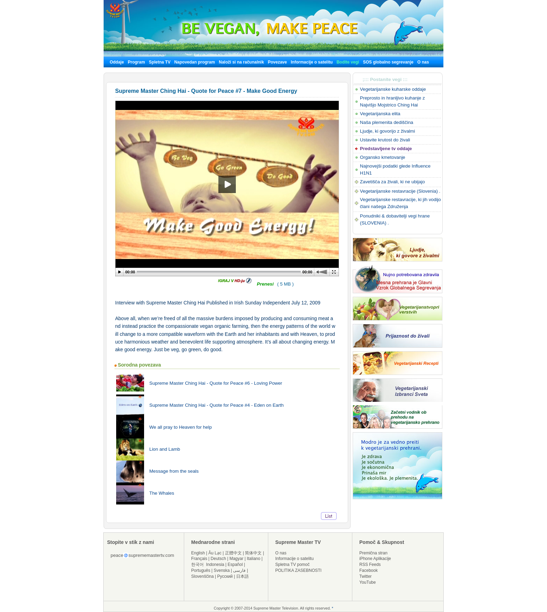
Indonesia (215, 564)
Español (235, 564)
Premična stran (373, 553)
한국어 (197, 564)
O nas (423, 62)
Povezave (277, 62)
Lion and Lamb (164, 449)
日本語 (242, 576)
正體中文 (233, 553)
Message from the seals (174, 471)
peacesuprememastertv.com (142, 555)
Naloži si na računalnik (241, 62)
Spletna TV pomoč (292, 564)
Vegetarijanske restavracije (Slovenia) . (400, 191)
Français (199, 558)
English (198, 553)
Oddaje (117, 62)
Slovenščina (202, 576)
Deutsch (218, 558)
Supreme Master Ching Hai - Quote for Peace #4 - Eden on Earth (216, 405)
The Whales (161, 493)
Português (200, 570)
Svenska (222, 570)
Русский (225, 576)
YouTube (367, 582)
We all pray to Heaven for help (180, 427)
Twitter (365, 576)
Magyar (236, 558)
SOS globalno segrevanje (388, 62)
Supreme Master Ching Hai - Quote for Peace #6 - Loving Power (215, 383)
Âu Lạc (215, 553)
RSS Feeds (370, 564)
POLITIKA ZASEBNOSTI (298, 570)
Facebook (368, 570)
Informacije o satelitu (312, 62)
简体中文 (253, 553)
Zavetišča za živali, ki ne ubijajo (392, 181)
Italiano (253, 558)
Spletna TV (160, 62)
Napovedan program (194, 62)
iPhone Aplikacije (375, 558)
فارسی (239, 570)
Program (136, 62)
